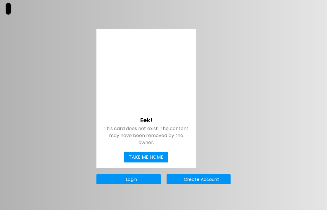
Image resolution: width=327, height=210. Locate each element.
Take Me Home (146, 157)
